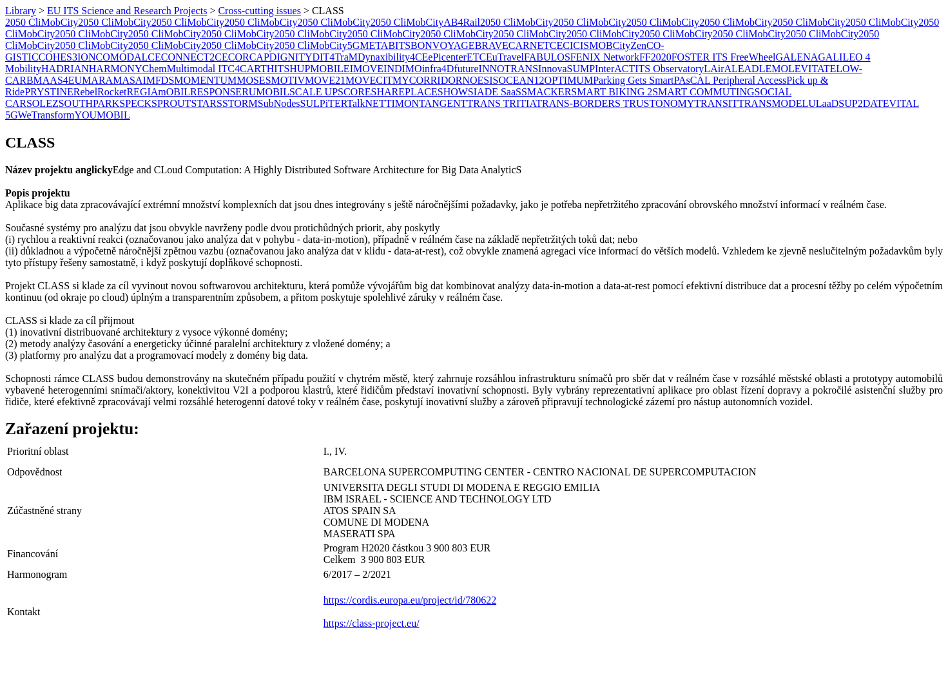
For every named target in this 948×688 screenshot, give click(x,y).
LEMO (773, 68)
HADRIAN (65, 68)
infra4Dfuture (450, 68)
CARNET (529, 45)
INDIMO (402, 68)
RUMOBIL (265, 91)
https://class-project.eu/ (372, 623)
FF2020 (655, 57)
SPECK (135, 103)
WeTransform (46, 115)
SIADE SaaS (494, 91)
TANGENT (443, 103)
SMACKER (546, 91)
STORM (240, 103)
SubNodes (279, 103)
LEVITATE (812, 68)
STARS (206, 103)
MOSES (254, 80)
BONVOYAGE (443, 45)
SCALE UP (313, 91)
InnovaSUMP (566, 68)
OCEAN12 (521, 80)
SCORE (354, 91)
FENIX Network (604, 57)
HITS (278, 68)
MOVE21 (325, 80)
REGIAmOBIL (158, 91)
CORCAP (248, 57)
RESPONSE (216, 91)
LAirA (717, 68)
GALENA (796, 57)
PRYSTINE (48, 91)
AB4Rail (461, 22)
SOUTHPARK (89, 103)
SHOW (453, 91)
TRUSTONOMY (658, 103)
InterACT (615, 68)
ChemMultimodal (178, 68)
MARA (97, 80)
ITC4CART (240, 68)
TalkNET (366, 103)
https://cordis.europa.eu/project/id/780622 (410, 600)
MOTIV (288, 80)
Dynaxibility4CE (393, 57)
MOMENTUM (205, 80)
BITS (399, 45)
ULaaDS (826, 103)
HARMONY (115, 68)
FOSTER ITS (701, 57)
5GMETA (368, 45)
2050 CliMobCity (41, 22)
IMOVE (366, 68)
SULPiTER (323, 103)
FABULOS (547, 57)
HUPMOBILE (319, 68)
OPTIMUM (569, 80)
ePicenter (447, 57)
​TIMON (402, 103)
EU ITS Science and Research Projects (127, 10)
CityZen (629, 45)
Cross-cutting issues (259, 10)
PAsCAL (693, 80)
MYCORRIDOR (427, 80)
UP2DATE (866, 103)
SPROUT (171, 103)
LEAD (745, 68)
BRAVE (491, 45)
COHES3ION (67, 57)
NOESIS (480, 80)
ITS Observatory (669, 68)
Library (20, 10)
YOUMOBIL (102, 115)
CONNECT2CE (194, 57)
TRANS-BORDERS (578, 103)
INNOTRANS (508, 68)
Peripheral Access (749, 80)
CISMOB (592, 45)
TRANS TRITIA (501, 103)
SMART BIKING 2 (611, 91)
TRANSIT (716, 103)
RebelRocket (100, 91)
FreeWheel (752, 57)
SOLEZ (42, 103)
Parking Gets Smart (633, 80)
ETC (476, 57)
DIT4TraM (335, 57)
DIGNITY (291, 57)
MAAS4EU (58, 80)
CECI (561, 45)
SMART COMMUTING (703, 91)
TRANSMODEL (773, 103)
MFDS (160, 80)
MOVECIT (368, 80)
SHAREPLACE (404, 91)
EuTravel (505, 57)
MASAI (129, 80)
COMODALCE (127, 57)
